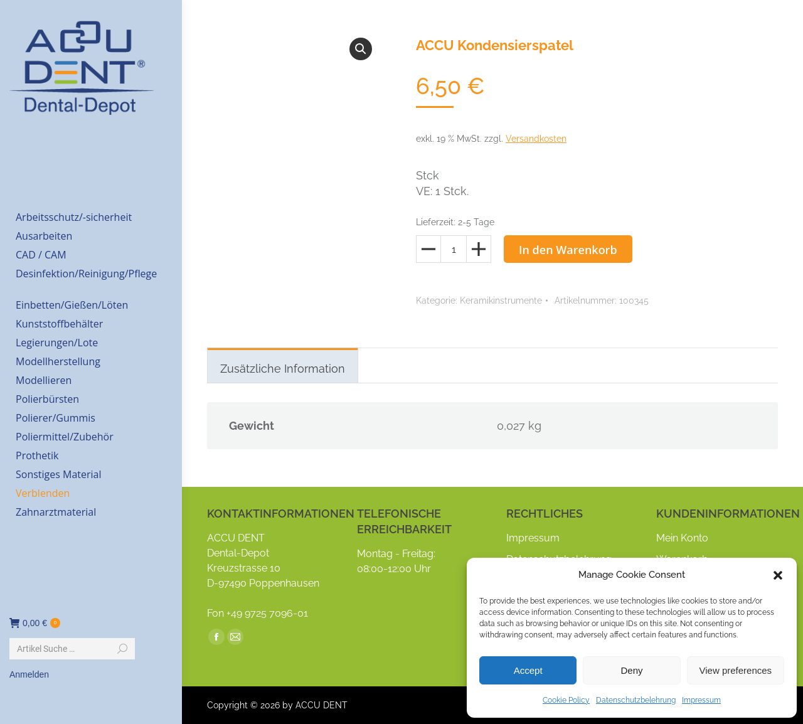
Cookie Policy (566, 700)
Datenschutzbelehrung (636, 700)
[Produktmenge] (453, 249)
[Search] (72, 648)
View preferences (735, 670)
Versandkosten (536, 139)
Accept (528, 670)
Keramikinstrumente (501, 300)
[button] (778, 575)
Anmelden (29, 674)
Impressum (701, 700)
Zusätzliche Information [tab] (282, 368)
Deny (631, 670)
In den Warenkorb (568, 249)
